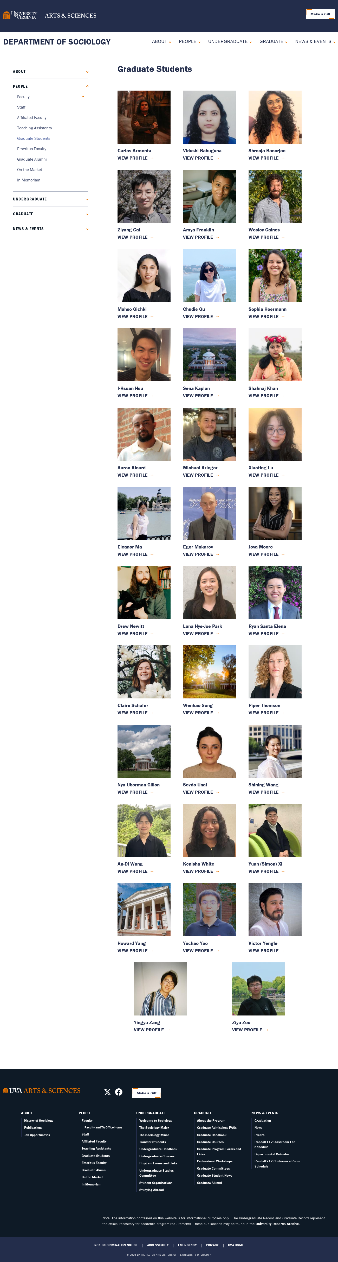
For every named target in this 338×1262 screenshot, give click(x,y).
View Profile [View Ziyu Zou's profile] (247, 1030)
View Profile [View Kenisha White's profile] (198, 871)
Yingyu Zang (147, 1022)
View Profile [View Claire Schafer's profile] (132, 713)
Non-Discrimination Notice (116, 1245)
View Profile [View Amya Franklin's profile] (198, 237)
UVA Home (236, 1245)
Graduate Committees (213, 1168)
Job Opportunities (37, 1135)
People (187, 41)
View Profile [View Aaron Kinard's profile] (132, 475)
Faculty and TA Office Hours (103, 1127)
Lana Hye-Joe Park (202, 626)
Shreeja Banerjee (267, 150)
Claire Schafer (133, 705)
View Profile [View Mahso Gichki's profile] (132, 316)
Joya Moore (261, 547)
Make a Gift (320, 14)
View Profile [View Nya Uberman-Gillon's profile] (132, 792)
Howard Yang (132, 943)
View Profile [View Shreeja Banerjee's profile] (263, 158)
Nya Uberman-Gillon (139, 784)
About (159, 41)
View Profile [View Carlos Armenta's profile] (132, 158)
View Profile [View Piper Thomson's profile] (263, 713)
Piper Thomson (264, 705)
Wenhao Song (198, 705)
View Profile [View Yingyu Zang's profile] (149, 1030)
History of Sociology (38, 1120)
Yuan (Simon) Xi (265, 864)
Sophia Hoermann (268, 309)
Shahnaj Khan (263, 388)
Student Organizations (155, 1183)
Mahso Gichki (132, 309)
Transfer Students (152, 1142)
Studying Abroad (151, 1190)
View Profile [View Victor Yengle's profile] (263, 951)
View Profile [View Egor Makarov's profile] (198, 554)
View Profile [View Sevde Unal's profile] (198, 792)
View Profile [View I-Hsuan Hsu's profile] (132, 396)
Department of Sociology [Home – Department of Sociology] (56, 41)
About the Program (211, 1120)
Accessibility (157, 1245)
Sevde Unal (195, 784)
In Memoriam (28, 179)
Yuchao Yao (195, 943)
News (258, 1127)
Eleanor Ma (130, 547)
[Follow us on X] (107, 1093)
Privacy (212, 1245)
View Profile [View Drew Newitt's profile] (132, 633)
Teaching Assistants (34, 127)
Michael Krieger (200, 467)
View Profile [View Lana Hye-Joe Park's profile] (198, 633)
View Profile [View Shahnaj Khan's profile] (263, 396)
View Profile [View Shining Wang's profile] (263, 792)
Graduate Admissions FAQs (217, 1127)
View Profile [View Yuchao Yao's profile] (198, 951)
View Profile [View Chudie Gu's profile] (198, 316)
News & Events (313, 41)
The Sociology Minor (154, 1135)
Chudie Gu (194, 309)
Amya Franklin (198, 229)
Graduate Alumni (32, 159)
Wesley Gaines (264, 229)
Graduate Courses (210, 1142)
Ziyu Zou (241, 1022)
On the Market (29, 169)
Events (259, 1135)
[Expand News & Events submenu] (333, 41)
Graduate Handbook (211, 1135)
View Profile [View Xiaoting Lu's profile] (263, 475)
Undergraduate (228, 41)
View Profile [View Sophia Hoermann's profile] (263, 316)
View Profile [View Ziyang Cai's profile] (132, 237)
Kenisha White (198, 864)
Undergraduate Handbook (158, 1149)
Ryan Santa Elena (267, 626)
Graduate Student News (214, 1175)
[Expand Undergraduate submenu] (249, 41)
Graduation (263, 1120)
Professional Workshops (214, 1161)
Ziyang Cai (129, 229)
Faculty (23, 96)
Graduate (271, 41)
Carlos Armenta (134, 150)
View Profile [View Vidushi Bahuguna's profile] (198, 158)
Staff (21, 107)
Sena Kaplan (196, 388)
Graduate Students (33, 138)
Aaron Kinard (132, 467)
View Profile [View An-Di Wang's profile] (132, 871)
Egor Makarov (198, 547)
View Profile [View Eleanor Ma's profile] (132, 554)
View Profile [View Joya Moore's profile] (263, 554)
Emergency (187, 1245)
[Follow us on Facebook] (118, 1093)
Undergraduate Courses (156, 1156)
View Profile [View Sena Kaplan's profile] (198, 396)
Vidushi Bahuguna (202, 150)
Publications (33, 1127)
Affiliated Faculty (32, 117)
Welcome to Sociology (155, 1120)
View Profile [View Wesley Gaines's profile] (263, 237)
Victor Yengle (263, 943)
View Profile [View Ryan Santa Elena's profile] (263, 633)
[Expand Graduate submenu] (285, 41)
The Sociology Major (154, 1127)
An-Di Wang (130, 864)
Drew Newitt (131, 626)
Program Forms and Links (158, 1163)
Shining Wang (263, 784)
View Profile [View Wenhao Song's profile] (198, 713)
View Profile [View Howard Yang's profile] (132, 951)
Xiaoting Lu (261, 467)
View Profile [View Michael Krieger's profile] (198, 475)
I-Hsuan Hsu (130, 388)
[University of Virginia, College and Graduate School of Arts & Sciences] (49, 16)
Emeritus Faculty (31, 148)
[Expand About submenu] (169, 41)
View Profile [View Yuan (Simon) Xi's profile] (263, 871)
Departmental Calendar (272, 1154)
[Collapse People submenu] (198, 41)
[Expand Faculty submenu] (82, 96)
